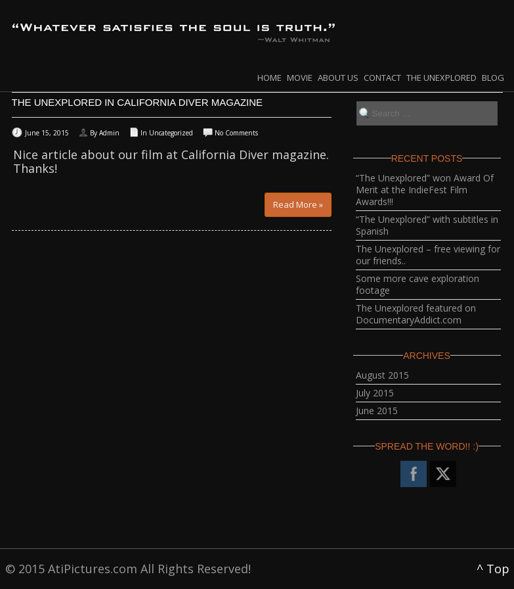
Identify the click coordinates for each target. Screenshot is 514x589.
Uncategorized (171, 132)
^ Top (493, 569)
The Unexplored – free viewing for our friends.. (428, 255)
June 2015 (377, 410)
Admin (109, 132)
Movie (299, 77)
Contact (382, 77)
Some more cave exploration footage (417, 284)
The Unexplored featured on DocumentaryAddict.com (416, 314)
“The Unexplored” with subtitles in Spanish (427, 225)
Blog (493, 77)
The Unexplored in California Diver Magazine (137, 102)
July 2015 (375, 393)
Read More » (298, 204)
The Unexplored (441, 77)
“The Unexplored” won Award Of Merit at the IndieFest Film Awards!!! (425, 190)
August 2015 (382, 375)
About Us (338, 77)
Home (269, 77)
